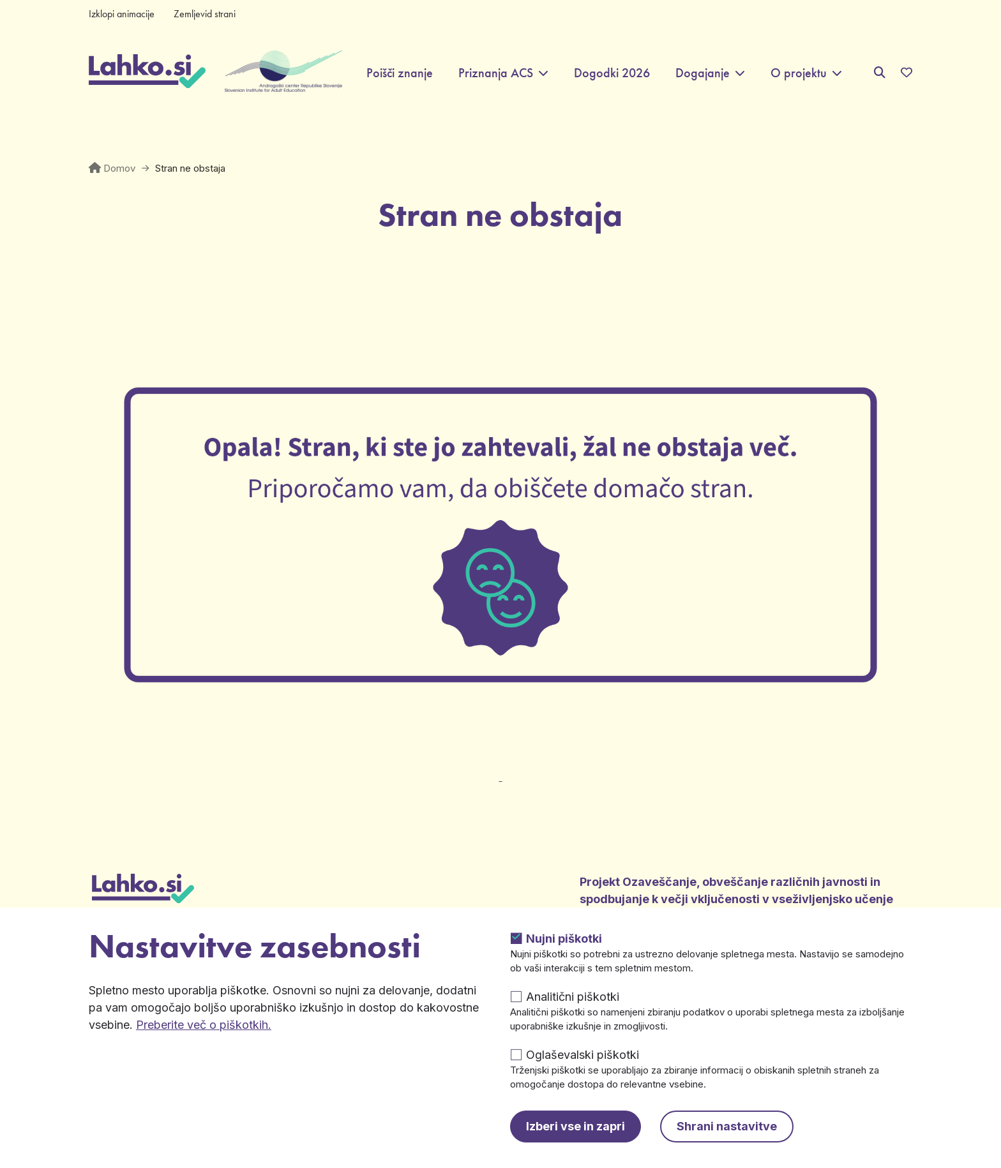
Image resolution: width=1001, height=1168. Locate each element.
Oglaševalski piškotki (582, 1054)
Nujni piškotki (564, 938)
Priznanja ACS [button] (495, 73)
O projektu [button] (799, 73)
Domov (119, 168)
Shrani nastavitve (727, 1126)
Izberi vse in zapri (575, 1126)
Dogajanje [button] (702, 73)
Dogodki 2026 (612, 73)
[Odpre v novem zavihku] (500, 769)
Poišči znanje (399, 73)
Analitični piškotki (572, 996)
